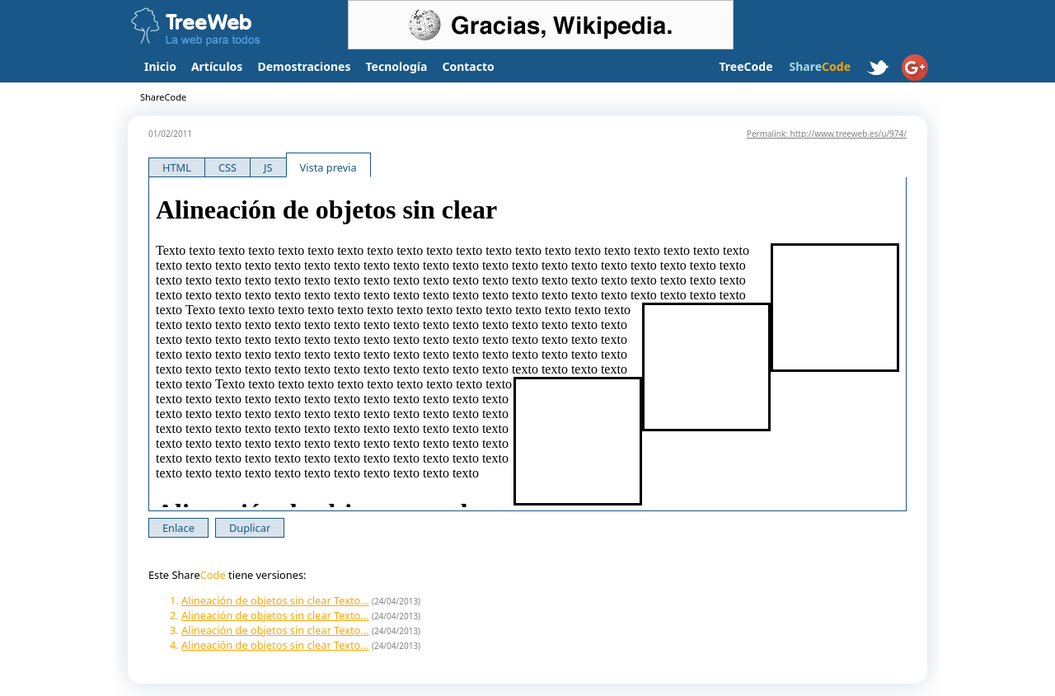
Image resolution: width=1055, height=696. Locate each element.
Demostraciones (303, 66)
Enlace (178, 527)
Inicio (160, 66)
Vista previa (328, 167)
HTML (176, 167)
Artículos (216, 66)
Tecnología (397, 66)
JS (268, 167)
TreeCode (745, 66)
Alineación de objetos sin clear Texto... (275, 600)
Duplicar (249, 527)
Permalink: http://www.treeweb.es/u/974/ (827, 133)
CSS (227, 167)
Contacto (468, 66)
